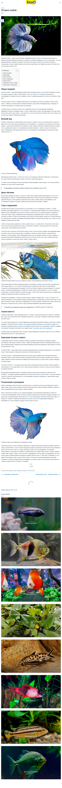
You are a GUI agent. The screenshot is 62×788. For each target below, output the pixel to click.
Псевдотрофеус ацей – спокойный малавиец (48, 474)
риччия (30, 398)
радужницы (40, 324)
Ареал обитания (7, 77)
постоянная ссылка (31, 470)
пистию (38, 237)
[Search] (60, 2)
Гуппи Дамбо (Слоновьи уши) (9, 474)
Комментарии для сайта (9, 490)
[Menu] (2, 3)
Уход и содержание (8, 79)
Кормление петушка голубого (10, 83)
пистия (26, 398)
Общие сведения (7, 73)
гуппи (24, 324)
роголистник (33, 237)
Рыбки (2, 8)
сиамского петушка (41, 92)
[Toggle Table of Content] (16, 70)
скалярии (53, 324)
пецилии (28, 324)
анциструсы (43, 328)
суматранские (4, 328)
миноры (49, 324)
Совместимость (7, 81)
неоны (44, 324)
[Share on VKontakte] (30, 466)
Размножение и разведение (10, 85)
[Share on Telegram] (32, 466)
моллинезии (33, 324)
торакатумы (36, 328)
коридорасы (49, 328)
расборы (20, 324)
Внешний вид (6, 75)
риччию (27, 237)
